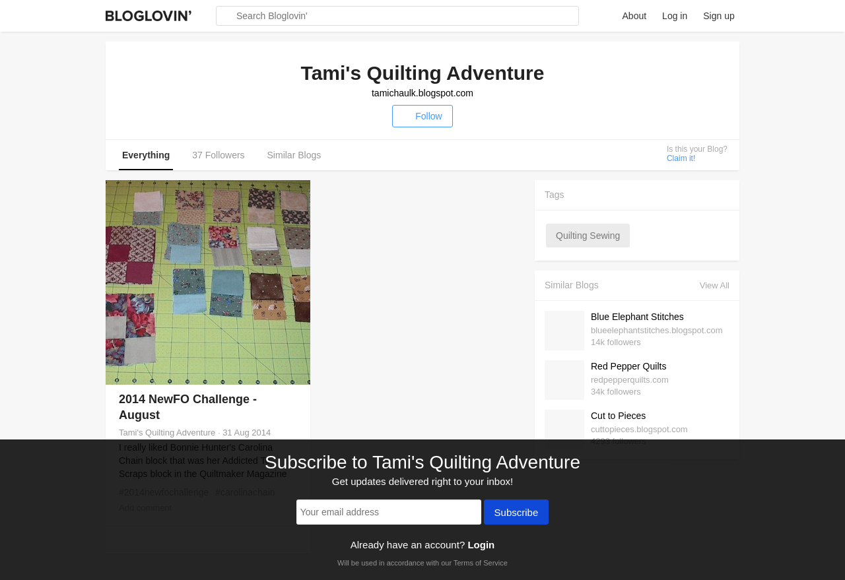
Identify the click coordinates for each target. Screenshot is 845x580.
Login (480, 544)
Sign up (718, 16)
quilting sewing (588, 235)
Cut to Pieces (618, 415)
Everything (146, 155)
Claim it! (681, 158)
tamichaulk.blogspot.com (422, 93)
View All (714, 285)
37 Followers (218, 155)
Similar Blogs (294, 155)
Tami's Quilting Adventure (167, 432)
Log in (674, 16)
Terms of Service (481, 563)
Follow (422, 116)
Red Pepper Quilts (628, 366)
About (635, 16)
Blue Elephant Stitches (637, 316)
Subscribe (516, 513)
